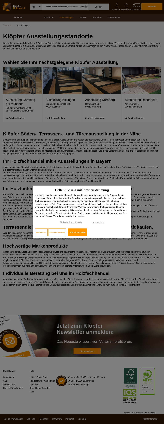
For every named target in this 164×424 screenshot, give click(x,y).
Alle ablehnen (41, 232)
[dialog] (82, 212)
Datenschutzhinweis (71, 222)
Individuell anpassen (57, 232)
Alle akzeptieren (78, 232)
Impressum (98, 222)
